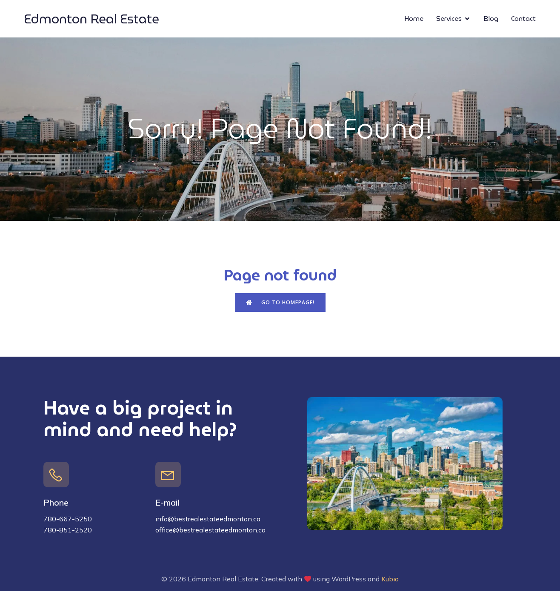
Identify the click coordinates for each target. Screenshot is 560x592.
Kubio (390, 579)
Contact (523, 19)
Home (413, 19)
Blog (490, 19)
